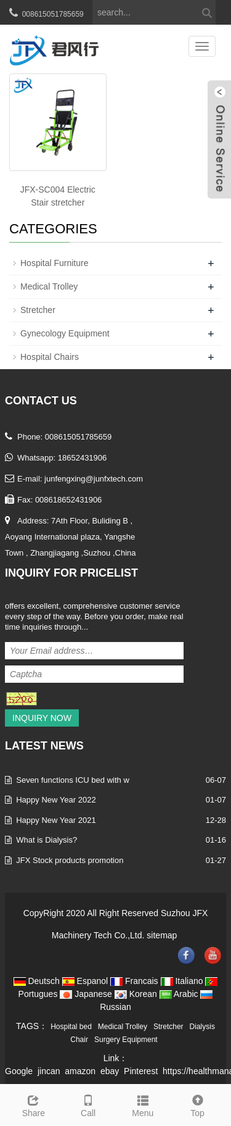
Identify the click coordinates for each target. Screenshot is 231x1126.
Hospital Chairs (49, 357)
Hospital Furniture (54, 263)
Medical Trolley (49, 286)
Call (88, 1104)
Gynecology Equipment (65, 333)
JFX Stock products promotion (69, 860)
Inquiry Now (41, 718)
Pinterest (141, 1071)
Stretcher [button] (168, 1026)
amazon (80, 1071)
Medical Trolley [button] (122, 1026)
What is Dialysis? (46, 839)
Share (33, 1104)
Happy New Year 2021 (55, 820)
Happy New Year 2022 (55, 799)
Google (19, 1071)
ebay (109, 1071)
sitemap (162, 935)
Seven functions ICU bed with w (72, 780)
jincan (49, 1071)
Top (197, 1104)
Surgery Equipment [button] (126, 1039)
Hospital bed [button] (71, 1026)
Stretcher (37, 310)
